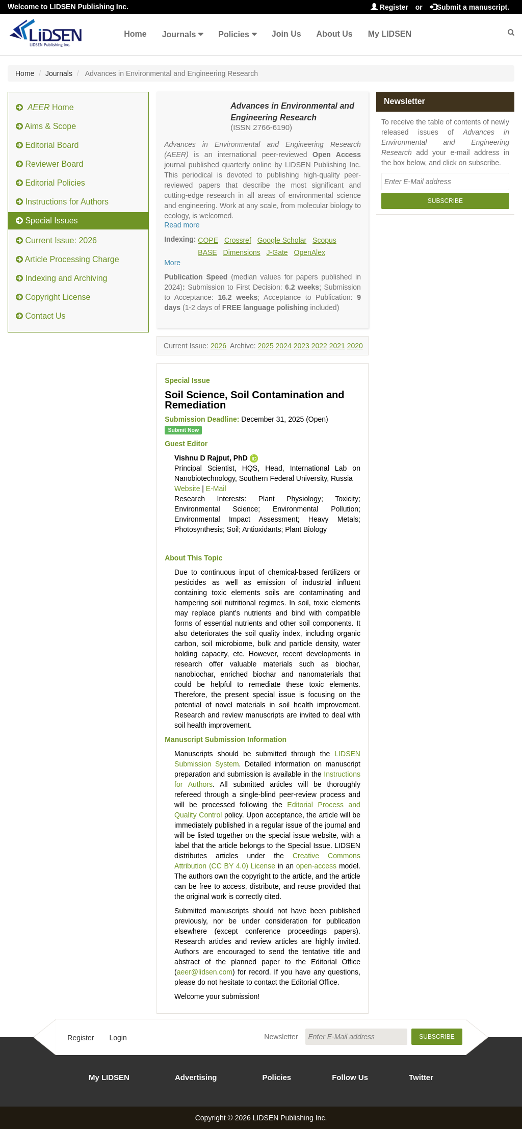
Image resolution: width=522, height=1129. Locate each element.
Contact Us (41, 316)
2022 (319, 346)
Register (389, 7)
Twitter (421, 1077)
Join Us (286, 34)
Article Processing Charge (67, 259)
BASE (207, 252)
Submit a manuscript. (469, 7)
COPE (208, 240)
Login (117, 1038)
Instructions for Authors (62, 201)
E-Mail (216, 488)
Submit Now (183, 430)
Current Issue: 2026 (56, 240)
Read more (181, 225)
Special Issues (47, 220)
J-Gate (277, 252)
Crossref (237, 240)
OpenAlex (309, 252)
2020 (355, 346)
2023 (301, 346)
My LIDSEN (389, 34)
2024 (284, 346)
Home (135, 34)
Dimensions (241, 252)
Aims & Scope (46, 126)
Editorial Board (47, 145)
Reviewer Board (49, 164)
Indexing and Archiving (61, 278)
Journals (179, 34)
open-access (316, 866)
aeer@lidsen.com (204, 972)
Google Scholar (282, 240)
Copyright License (53, 297)
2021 (337, 346)
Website (187, 488)
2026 (218, 346)
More (172, 263)
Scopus (324, 240)
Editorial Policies (50, 182)
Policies (233, 34)
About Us (335, 34)
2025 (266, 346)
